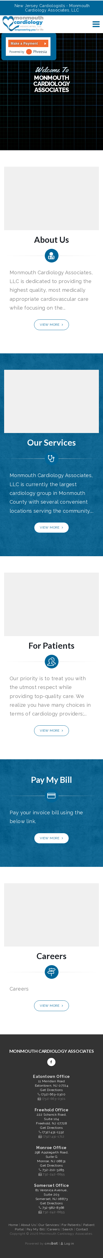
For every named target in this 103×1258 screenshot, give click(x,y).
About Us (29, 1225)
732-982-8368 (53, 1208)
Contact (82, 1229)
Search (68, 1229)
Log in (69, 1243)
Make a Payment (24, 43)
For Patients (71, 1225)
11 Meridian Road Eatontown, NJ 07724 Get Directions (51, 1085)
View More (51, 325)
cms (51, 1243)
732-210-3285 (53, 1170)
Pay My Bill (36, 1229)
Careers (53, 1229)
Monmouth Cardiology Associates (51, 1051)
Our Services (49, 1225)
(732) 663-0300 (53, 1094)
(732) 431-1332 (53, 1132)
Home (13, 1225)
